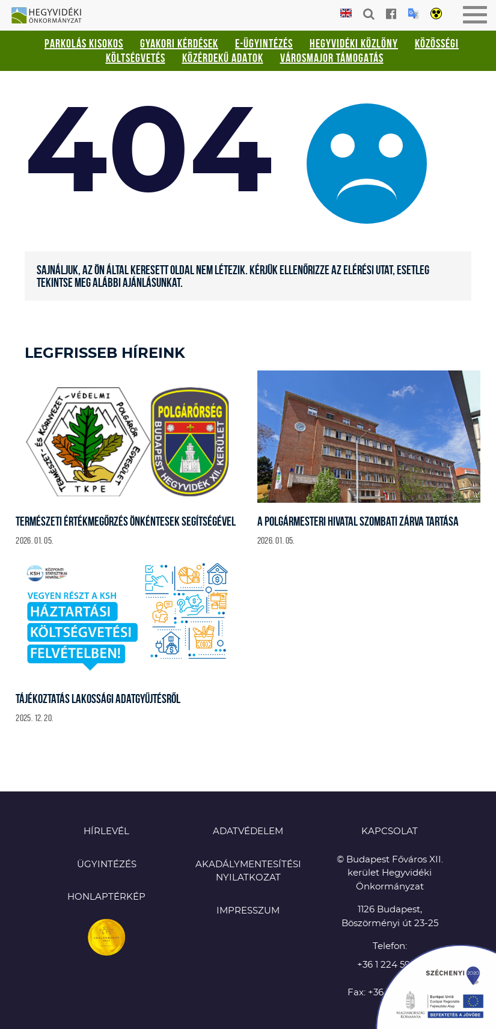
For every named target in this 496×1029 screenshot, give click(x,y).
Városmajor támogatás (332, 57)
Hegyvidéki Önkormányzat (51, 16)
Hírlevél (106, 831)
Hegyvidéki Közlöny (354, 43)
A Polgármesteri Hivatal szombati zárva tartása (358, 521)
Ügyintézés (106, 864)
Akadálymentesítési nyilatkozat (248, 871)
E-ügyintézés (264, 43)
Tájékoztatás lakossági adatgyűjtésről (98, 698)
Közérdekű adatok (222, 57)
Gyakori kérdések (179, 43)
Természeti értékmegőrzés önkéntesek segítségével (126, 521)
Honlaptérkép (106, 897)
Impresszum (248, 910)
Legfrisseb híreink (105, 353)
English (346, 13)
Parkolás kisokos (83, 43)
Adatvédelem (248, 831)
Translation (413, 13)
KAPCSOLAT (389, 831)
